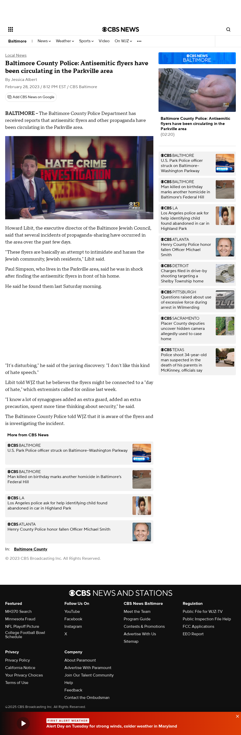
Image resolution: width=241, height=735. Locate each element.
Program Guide (137, 619)
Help (68, 683)
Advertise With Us (140, 634)
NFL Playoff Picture (22, 626)
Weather (65, 41)
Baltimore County (30, 549)
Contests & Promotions (144, 626)
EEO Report (193, 634)
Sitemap (131, 641)
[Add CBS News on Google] (31, 97)
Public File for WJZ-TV (203, 611)
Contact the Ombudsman (87, 698)
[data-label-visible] (236, 716)
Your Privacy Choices (24, 675)
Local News (16, 55)
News (44, 41)
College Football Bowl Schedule (25, 635)
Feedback (73, 690)
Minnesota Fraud (20, 619)
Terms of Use (16, 683)
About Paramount (80, 660)
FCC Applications (198, 626)
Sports (86, 41)
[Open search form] (228, 29)
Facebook (73, 619)
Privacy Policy (17, 660)
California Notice (20, 668)
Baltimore (17, 41)
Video (104, 41)
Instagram (73, 626)
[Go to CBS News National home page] (120, 29)
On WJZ (123, 41)
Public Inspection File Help (207, 619)
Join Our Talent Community (89, 675)
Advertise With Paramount (87, 668)
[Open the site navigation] (45, 29)
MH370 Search (18, 611)
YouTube (72, 611)
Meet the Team (137, 611)
